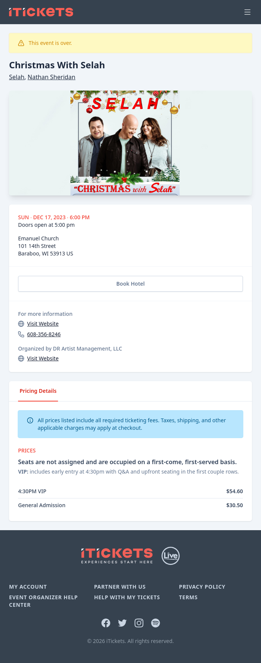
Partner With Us (120, 586)
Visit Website (43, 323)
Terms (188, 597)
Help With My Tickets (127, 597)
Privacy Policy (202, 586)
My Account (28, 586)
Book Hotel (130, 283)
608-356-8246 (44, 334)
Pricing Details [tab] (38, 390)
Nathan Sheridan (51, 77)
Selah (16, 77)
